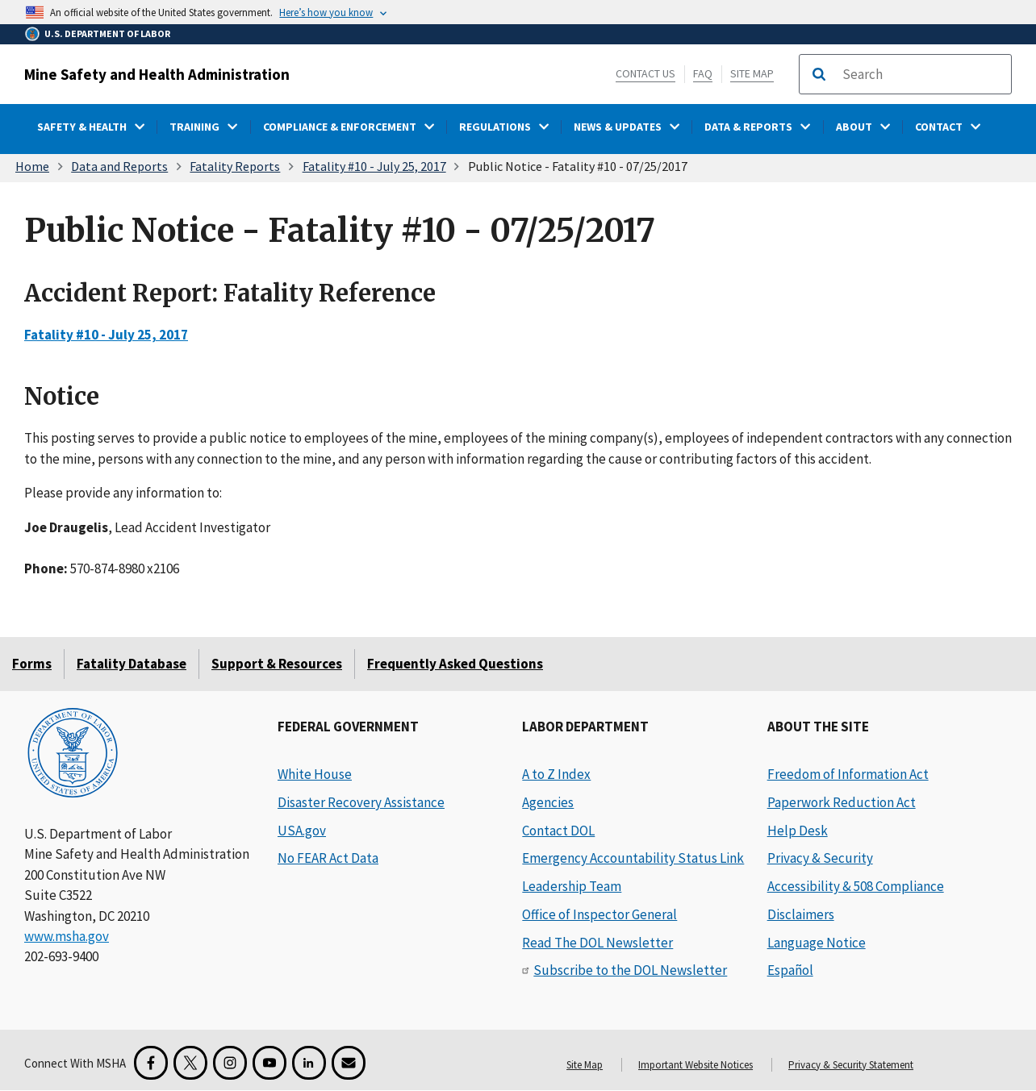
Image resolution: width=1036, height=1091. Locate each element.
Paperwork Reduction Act (841, 802)
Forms (32, 664)
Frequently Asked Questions (455, 664)
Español (790, 970)
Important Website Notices (695, 1065)
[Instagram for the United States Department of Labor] (230, 1063)
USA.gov (302, 830)
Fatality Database (131, 664)
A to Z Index (556, 774)
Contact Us (645, 73)
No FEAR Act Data (328, 858)
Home (32, 166)
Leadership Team (571, 886)
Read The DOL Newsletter (597, 943)
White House (315, 774)
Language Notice (816, 943)
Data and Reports (119, 166)
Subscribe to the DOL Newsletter (630, 970)
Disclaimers (800, 914)
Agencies (548, 802)
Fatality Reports (235, 166)
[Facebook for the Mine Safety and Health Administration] (151, 1063)
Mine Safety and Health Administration (157, 74)
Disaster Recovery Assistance (361, 802)
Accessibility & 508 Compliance (855, 886)
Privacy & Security (820, 858)
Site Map (752, 73)
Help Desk (797, 830)
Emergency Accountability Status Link (633, 858)
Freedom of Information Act (848, 774)
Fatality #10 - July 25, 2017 (374, 166)
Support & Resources (276, 664)
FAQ (702, 73)
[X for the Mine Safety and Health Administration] (190, 1063)
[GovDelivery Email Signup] (349, 1063)
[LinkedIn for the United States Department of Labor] (309, 1063)
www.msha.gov (66, 936)
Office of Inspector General (599, 914)
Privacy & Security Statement (850, 1065)
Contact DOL (558, 830)
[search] (921, 74)
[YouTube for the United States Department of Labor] (269, 1063)
